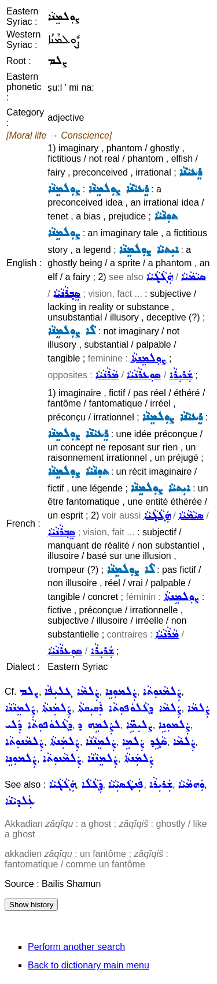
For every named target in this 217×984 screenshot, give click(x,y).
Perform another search (76, 947)
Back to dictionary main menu (88, 965)
